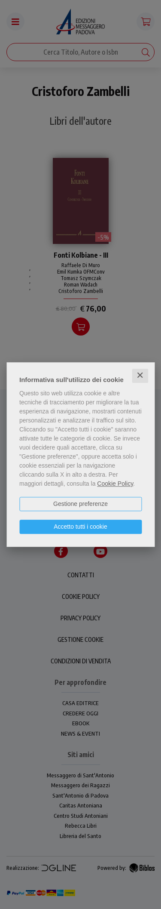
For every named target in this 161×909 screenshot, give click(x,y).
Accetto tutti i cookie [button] (80, 526)
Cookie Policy (115, 483)
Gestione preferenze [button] (80, 503)
